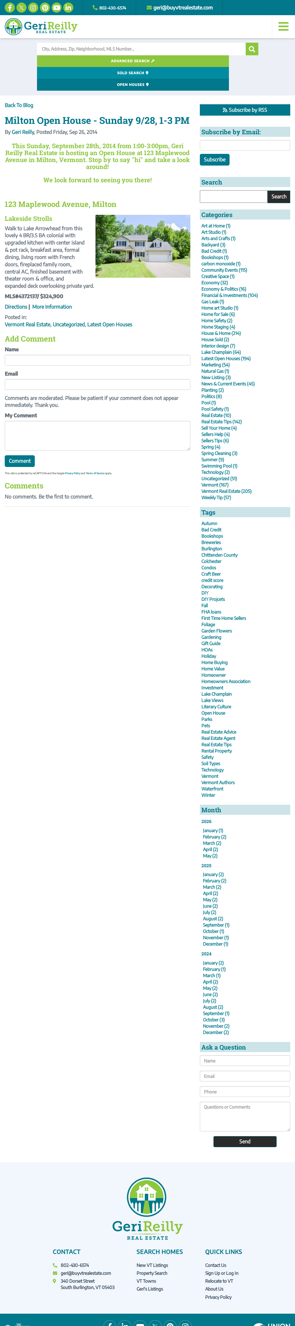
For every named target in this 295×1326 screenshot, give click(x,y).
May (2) (210, 832)
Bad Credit (211, 506)
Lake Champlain (216, 670)
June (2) (210, 883)
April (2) (210, 826)
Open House (213, 689)
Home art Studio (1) (219, 284)
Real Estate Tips (216, 721)
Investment (212, 664)
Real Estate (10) (216, 392)
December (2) (216, 1009)
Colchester (211, 538)
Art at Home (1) (215, 202)
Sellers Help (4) (215, 411)
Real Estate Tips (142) (221, 398)
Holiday (208, 632)
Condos (208, 544)
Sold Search (145, 61)
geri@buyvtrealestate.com (188, 7)
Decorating (212, 563)
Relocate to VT (219, 1258)
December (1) (215, 920)
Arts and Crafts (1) (218, 215)
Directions (16, 284)
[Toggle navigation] (283, 26)
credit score (212, 557)
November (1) (216, 914)
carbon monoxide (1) (221, 240)
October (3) (214, 996)
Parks (206, 696)
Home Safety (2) (216, 297)
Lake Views (212, 677)
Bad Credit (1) (214, 227)
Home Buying (214, 639)
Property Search (152, 1250)
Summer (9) (212, 436)
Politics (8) (211, 373)
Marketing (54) (215, 341)
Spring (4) (210, 423)
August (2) (213, 895)
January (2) (213, 851)
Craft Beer (211, 550)
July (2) (209, 889)
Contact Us (215, 1241)
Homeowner (213, 651)
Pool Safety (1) (215, 385)
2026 (206, 798)
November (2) (216, 1003)
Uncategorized (69, 301)
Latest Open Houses (109, 301)
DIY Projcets (213, 575)
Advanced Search (71, 61)
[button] (252, 49)
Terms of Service (95, 450)
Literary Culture (216, 683)
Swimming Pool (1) (219, 442)
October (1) (213, 908)
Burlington (211, 525)
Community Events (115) (224, 246)
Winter (208, 771)
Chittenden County (219, 531)
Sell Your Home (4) (219, 404)
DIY (204, 569)
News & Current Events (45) (228, 360)
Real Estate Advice (218, 708)
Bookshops (212, 512)
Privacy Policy (72, 450)
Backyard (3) (213, 221)
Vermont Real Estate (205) (226, 467)
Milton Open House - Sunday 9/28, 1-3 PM (97, 97)
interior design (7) (218, 322)
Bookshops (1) (215, 234)
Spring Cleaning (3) (219, 430)
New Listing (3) (216, 354)
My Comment (21, 392)
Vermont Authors (218, 759)
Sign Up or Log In (221, 1250)
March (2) (212, 819)
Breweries (211, 519)
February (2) (214, 813)
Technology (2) (215, 448)
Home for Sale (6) (218, 291)
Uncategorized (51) (219, 455)
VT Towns (146, 1258)
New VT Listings (152, 1241)
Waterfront (212, 765)
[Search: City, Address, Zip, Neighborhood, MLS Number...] (141, 49)
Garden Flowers (216, 607)
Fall (204, 582)
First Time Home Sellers (223, 594)
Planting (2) (212, 366)
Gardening (211, 613)
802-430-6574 (115, 7)
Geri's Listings (150, 1265)
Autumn (209, 500)
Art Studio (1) (213, 208)
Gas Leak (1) (212, 278)
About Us (214, 1265)
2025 (206, 842)
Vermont (209, 752)
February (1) (214, 946)
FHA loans (211, 588)
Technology (212, 746)
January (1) (213, 807)
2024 (206, 931)
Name (12, 326)
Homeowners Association (225, 658)
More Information (52, 284)
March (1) (212, 952)
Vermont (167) (215, 461)
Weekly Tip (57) (216, 474)
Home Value (212, 645)
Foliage (208, 601)
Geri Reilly (23, 109)
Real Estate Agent (218, 714)
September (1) (216, 902)
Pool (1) (208, 379)
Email (11, 350)
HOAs (206, 626)
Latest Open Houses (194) (226, 335)
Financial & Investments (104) (229, 272)
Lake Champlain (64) (221, 328)
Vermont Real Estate (27, 301)
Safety (207, 733)
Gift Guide (210, 620)
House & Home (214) (221, 309)
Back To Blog (19, 82)
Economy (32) (214, 259)
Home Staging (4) (218, 303)
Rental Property (216, 727)
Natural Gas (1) (215, 347)
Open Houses (219, 61)
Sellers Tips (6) (215, 417)
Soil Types (210, 740)
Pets (205, 702)
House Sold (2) (215, 316)
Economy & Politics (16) (223, 265)
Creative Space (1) (218, 253)
